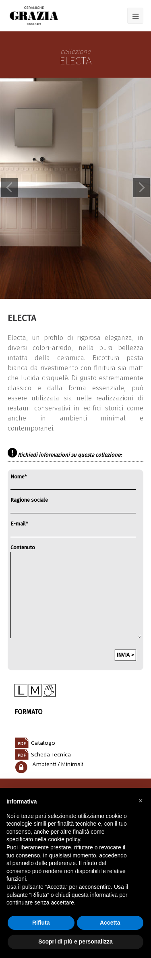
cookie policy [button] (64, 839)
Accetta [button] (110, 922)
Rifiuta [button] (41, 922)
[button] (140, 800)
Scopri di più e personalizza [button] (75, 941)
